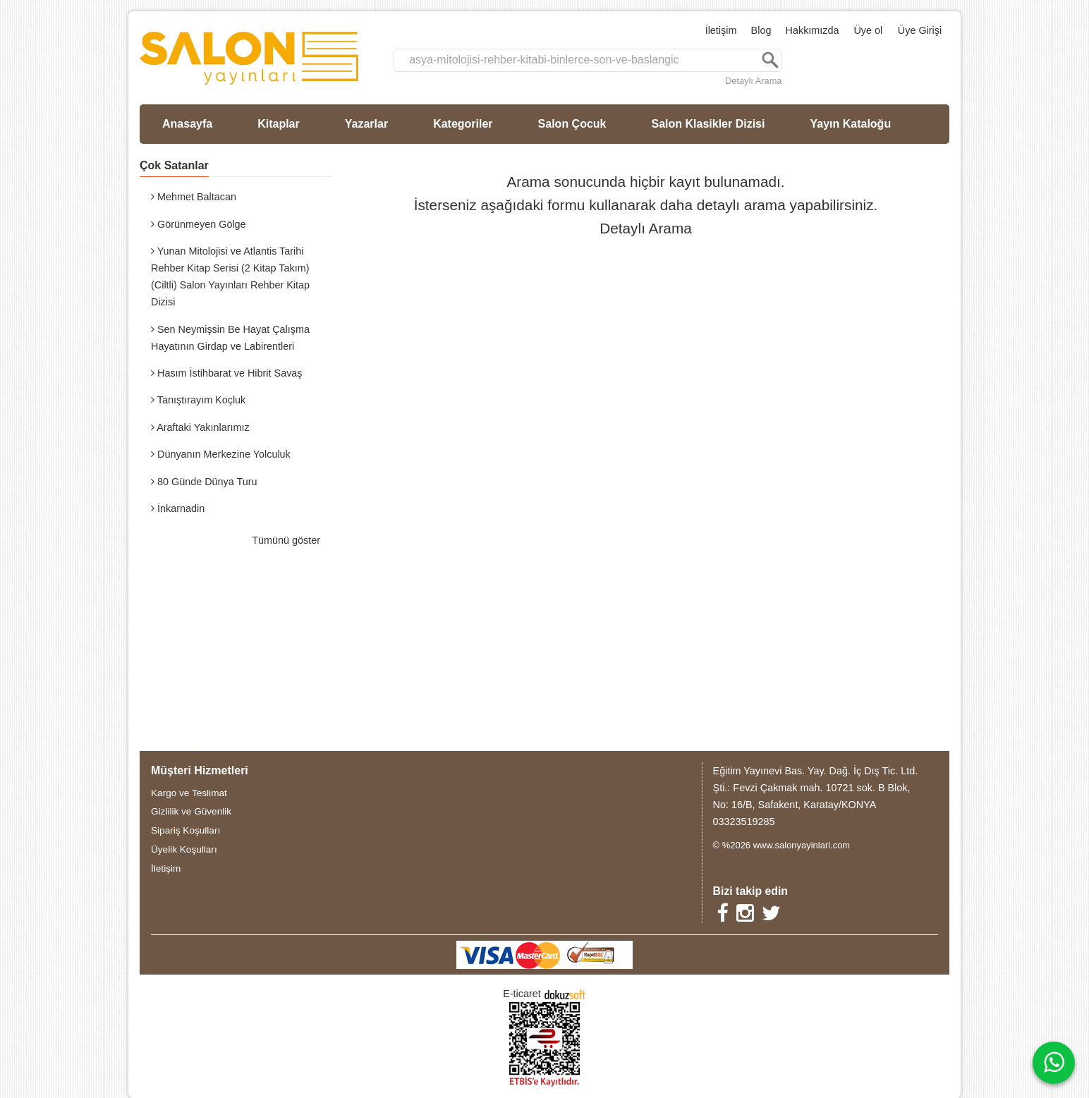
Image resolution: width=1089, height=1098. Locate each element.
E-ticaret (522, 993)
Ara (770, 60)
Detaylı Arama (753, 80)
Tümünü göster (286, 540)
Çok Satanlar (174, 165)
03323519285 (744, 821)
